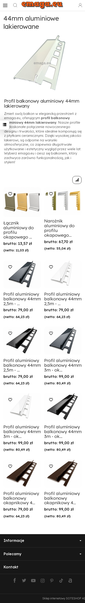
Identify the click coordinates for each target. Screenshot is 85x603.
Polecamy (42, 554)
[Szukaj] (15, 5)
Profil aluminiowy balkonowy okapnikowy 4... (21, 498)
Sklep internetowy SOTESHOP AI (63, 598)
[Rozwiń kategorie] (5, 5)
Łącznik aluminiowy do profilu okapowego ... (18, 230)
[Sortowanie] (77, 180)
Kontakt (11, 567)
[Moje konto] (80, 5)
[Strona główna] (42, 5)
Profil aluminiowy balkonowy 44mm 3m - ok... (63, 365)
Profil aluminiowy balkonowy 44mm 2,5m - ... (22, 298)
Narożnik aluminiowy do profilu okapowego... (59, 228)
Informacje (42, 540)
